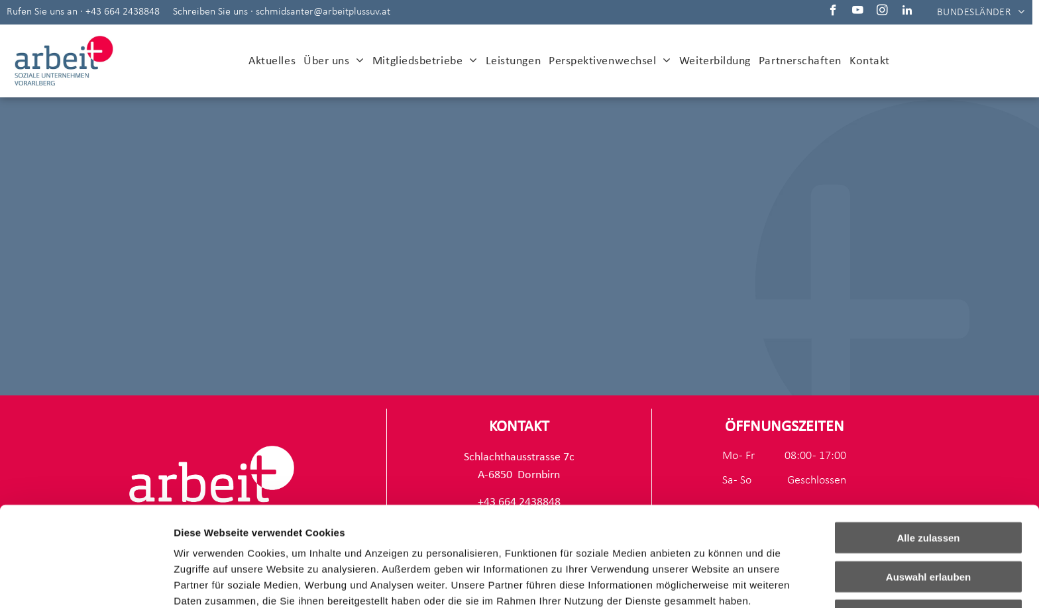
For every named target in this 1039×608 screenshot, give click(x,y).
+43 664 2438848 (122, 12)
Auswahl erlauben (928, 483)
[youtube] (857, 12)
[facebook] (833, 12)
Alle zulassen (928, 444)
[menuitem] (981, 12)
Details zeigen (704, 581)
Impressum (325, 538)
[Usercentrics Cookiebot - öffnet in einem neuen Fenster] (86, 582)
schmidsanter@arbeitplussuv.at (323, 12)
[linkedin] (907, 12)
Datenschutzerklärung (229, 538)
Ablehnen (928, 521)
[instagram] (882, 12)
